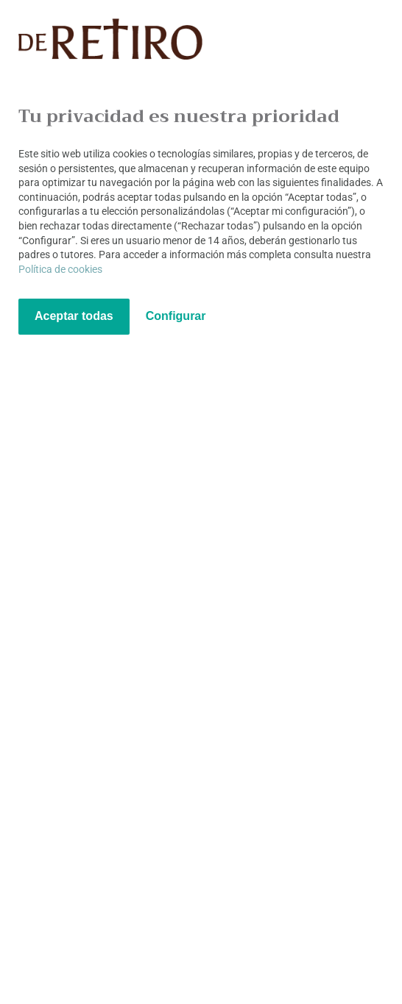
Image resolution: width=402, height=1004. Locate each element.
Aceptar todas (74, 316)
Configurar (176, 316)
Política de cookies (60, 269)
